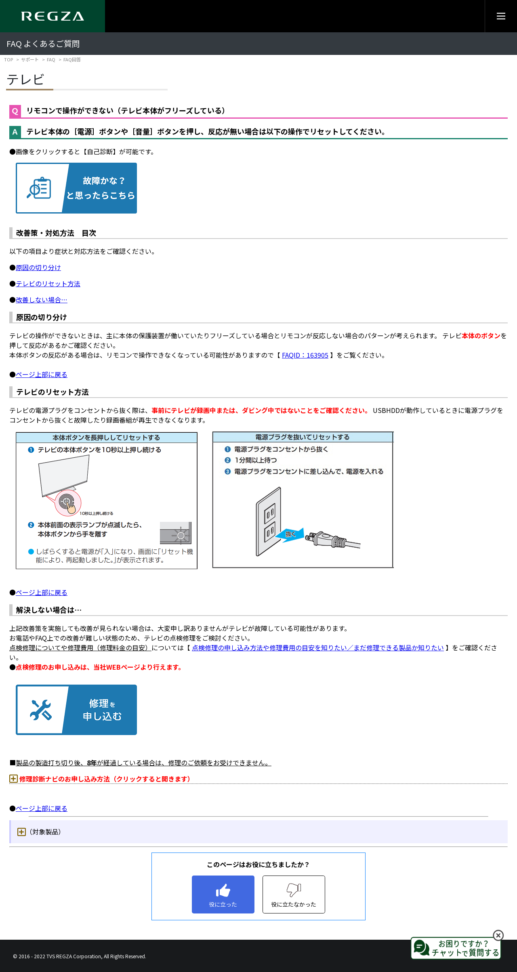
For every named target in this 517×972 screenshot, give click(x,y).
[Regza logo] (52, 16)
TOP (8, 59)
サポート (30, 59)
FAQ (51, 59)
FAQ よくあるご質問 (43, 43)
